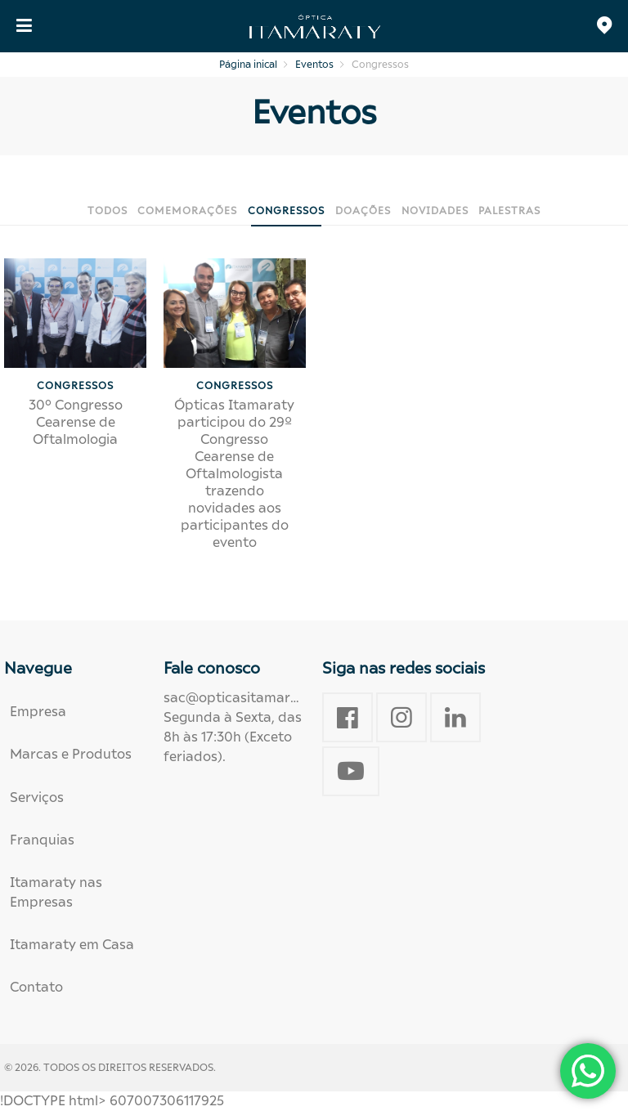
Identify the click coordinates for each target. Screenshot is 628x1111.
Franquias (42, 840)
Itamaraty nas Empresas (56, 892)
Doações (363, 210)
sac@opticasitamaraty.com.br (261, 698)
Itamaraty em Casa (72, 945)
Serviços (37, 797)
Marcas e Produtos (71, 754)
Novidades (435, 210)
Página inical (248, 64)
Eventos (314, 64)
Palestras (509, 210)
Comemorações (187, 210)
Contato (36, 987)
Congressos (286, 210)
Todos (107, 210)
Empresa (38, 712)
